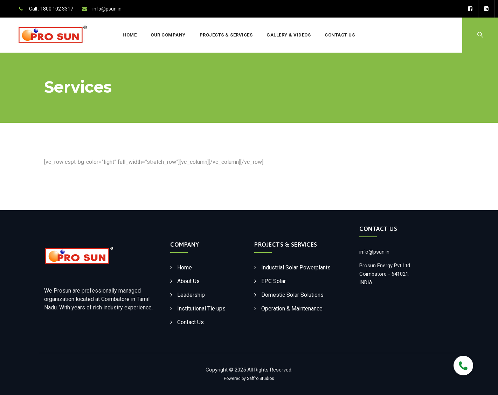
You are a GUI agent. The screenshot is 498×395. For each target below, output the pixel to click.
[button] (463, 365)
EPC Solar (273, 281)
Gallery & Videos (289, 35)
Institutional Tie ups (201, 308)
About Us (188, 281)
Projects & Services (226, 35)
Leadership (191, 295)
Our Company (168, 35)
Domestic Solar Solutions (292, 295)
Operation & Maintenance (292, 308)
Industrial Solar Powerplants (296, 267)
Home (130, 35)
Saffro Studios (260, 378)
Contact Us (340, 35)
